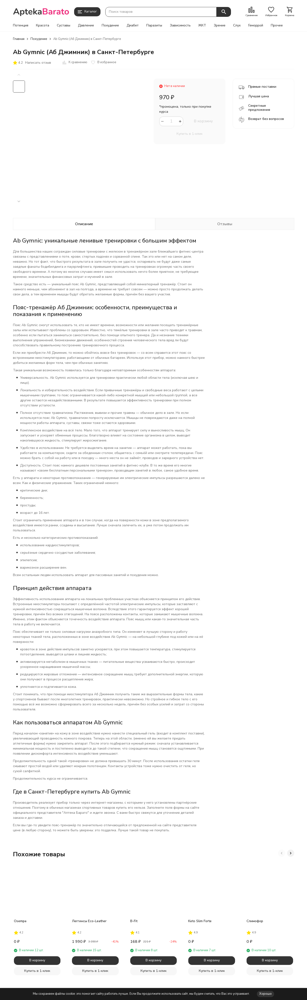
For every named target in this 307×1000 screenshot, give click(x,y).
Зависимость (180, 25)
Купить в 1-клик (189, 133)
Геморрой (255, 25)
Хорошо (265, 994)
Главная (18, 39)
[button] (19, 201)
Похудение (110, 25)
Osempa (20, 921)
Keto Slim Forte (200, 921)
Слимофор (255, 921)
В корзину (203, 121)
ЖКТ (202, 25)
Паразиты (154, 25)
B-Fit (133, 921)
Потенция (20, 25)
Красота (42, 25)
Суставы (63, 25)
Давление (86, 25)
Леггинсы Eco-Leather (89, 921)
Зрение (219, 25)
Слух (237, 25)
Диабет (133, 25)
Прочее (277, 25)
